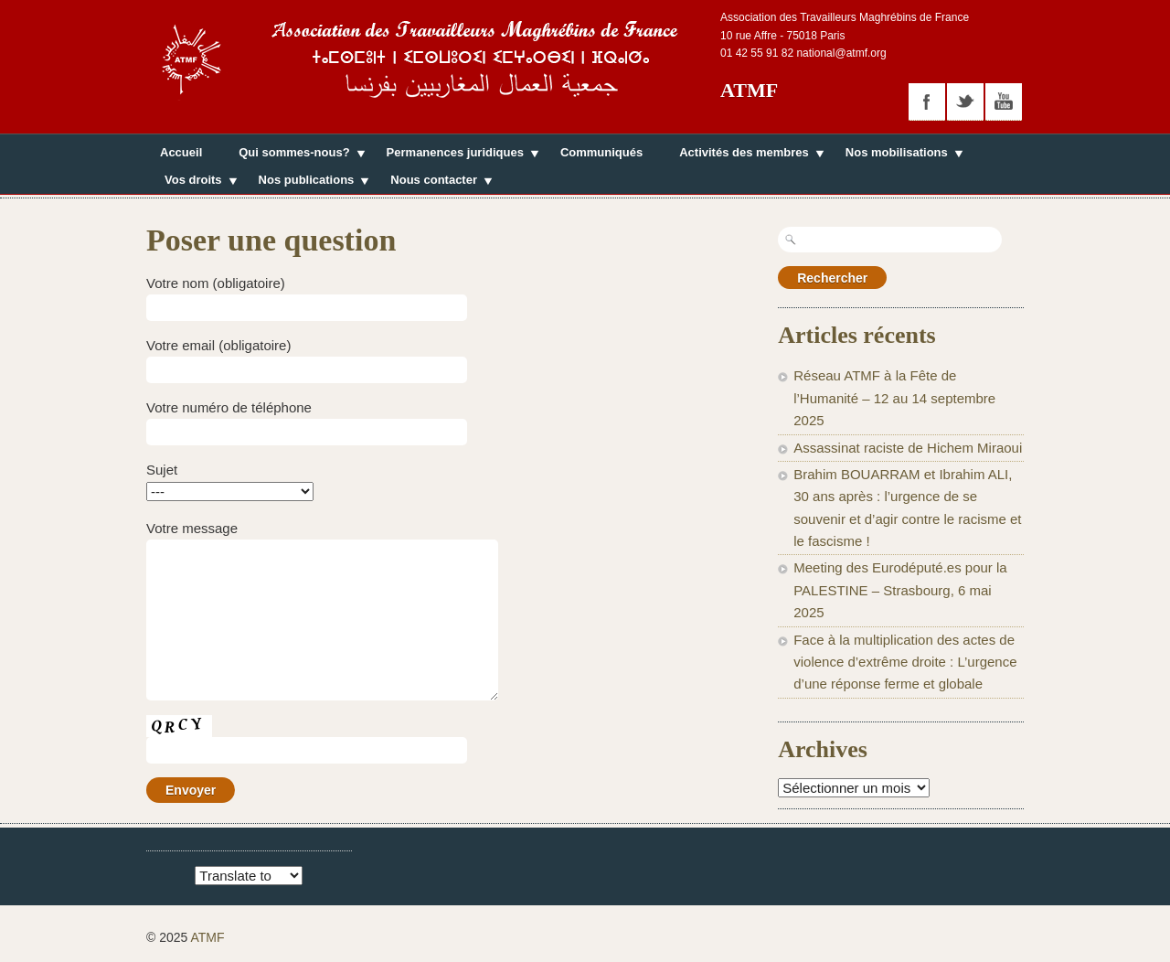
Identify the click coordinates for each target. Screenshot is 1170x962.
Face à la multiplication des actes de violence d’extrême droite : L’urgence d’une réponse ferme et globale (904, 662)
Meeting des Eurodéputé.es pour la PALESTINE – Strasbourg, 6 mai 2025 (900, 590)
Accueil (181, 152)
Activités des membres (744, 154)
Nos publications (306, 182)
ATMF (749, 90)
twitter (965, 101)
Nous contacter (434, 182)
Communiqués (601, 152)
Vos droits (193, 182)
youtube (1003, 101)
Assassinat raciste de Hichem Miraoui (907, 447)
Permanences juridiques (455, 154)
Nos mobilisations (897, 154)
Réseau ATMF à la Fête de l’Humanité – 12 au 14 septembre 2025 (894, 398)
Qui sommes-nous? (294, 154)
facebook (927, 101)
